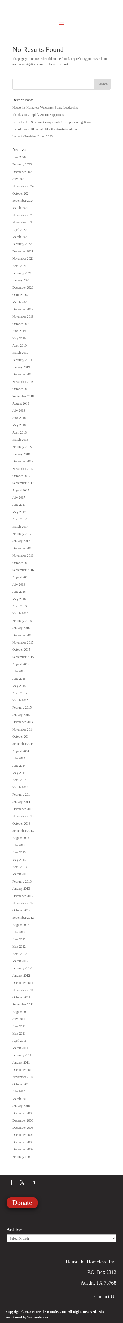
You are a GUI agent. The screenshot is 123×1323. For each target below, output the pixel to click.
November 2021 (23, 258)
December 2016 (22, 548)
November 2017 (23, 469)
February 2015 (22, 707)
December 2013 (22, 809)
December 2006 (22, 1128)
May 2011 (19, 1033)
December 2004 (22, 1135)
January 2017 (21, 541)
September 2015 (23, 657)
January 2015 (21, 715)
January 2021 (21, 280)
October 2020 (21, 295)
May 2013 (19, 860)
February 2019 (22, 360)
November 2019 (23, 316)
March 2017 (20, 527)
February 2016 (22, 621)
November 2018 (23, 382)
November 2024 (23, 186)
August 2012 (20, 925)
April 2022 (19, 230)
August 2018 (20, 403)
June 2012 (19, 939)
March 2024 (20, 208)
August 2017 (20, 490)
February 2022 (22, 244)
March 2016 (20, 613)
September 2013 (23, 831)
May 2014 (19, 773)
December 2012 (22, 896)
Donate (22, 1202)
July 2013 (18, 845)
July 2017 (18, 497)
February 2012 (22, 968)
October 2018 (21, 389)
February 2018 (22, 447)
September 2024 (23, 201)
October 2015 (21, 649)
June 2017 (19, 505)
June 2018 (19, 418)
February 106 (21, 1157)
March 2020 (20, 302)
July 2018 (18, 410)
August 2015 (20, 664)
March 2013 (20, 874)
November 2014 (23, 729)
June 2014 (19, 766)
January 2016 (21, 628)
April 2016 (19, 606)
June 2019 (19, 331)
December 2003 (22, 1142)
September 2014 (23, 744)
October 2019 (21, 324)
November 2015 (23, 642)
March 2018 (20, 440)
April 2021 (19, 266)
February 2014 (22, 794)
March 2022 (20, 237)
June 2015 (19, 679)
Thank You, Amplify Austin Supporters (38, 115)
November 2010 (23, 1077)
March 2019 (20, 353)
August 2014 (20, 751)
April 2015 (19, 693)
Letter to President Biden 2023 (32, 136)
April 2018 (19, 432)
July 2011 (18, 1019)
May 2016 (19, 599)
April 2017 (19, 519)
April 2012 (19, 954)
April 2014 (19, 780)
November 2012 (23, 903)
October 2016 (21, 563)
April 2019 (19, 345)
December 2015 (22, 635)
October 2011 (21, 997)
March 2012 (20, 961)
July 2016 (18, 584)
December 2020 (22, 288)
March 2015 (20, 700)
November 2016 (23, 555)
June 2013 (19, 852)
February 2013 (22, 881)
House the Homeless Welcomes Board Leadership (45, 107)
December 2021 (22, 251)
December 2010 (22, 1070)
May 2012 (19, 946)
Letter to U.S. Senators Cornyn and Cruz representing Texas (51, 122)
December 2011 (22, 983)
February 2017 (22, 534)
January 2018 (21, 454)
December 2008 (22, 1120)
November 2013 (23, 816)
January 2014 (21, 802)
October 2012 (21, 910)
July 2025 (18, 179)
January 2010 (21, 1106)
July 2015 (18, 671)
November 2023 (23, 215)
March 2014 (20, 787)
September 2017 (23, 483)
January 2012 (21, 975)
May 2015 (19, 686)
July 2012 (18, 932)
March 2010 (20, 1099)
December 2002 (22, 1149)
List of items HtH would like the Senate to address (45, 129)
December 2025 (22, 172)
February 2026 (22, 164)
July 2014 (18, 758)
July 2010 (18, 1091)
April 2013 (19, 867)
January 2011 (21, 1062)
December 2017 (22, 461)
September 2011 (23, 1004)
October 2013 (21, 823)
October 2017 (21, 476)
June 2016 (19, 592)
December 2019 (22, 309)
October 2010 (21, 1084)
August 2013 (20, 838)
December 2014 (22, 722)
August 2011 (20, 1012)
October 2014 (21, 736)
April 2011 (19, 1041)
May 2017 (19, 512)
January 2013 (21, 889)
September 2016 (23, 570)
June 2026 (19, 157)
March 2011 (20, 1048)
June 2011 (19, 1026)
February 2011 (22, 1055)
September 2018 (23, 396)
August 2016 (20, 577)
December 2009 (22, 1113)
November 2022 (23, 222)
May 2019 (19, 338)
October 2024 (21, 193)
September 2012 (23, 918)
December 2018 (22, 374)
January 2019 (21, 367)
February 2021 (22, 273)
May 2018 (19, 425)
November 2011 (22, 990)
